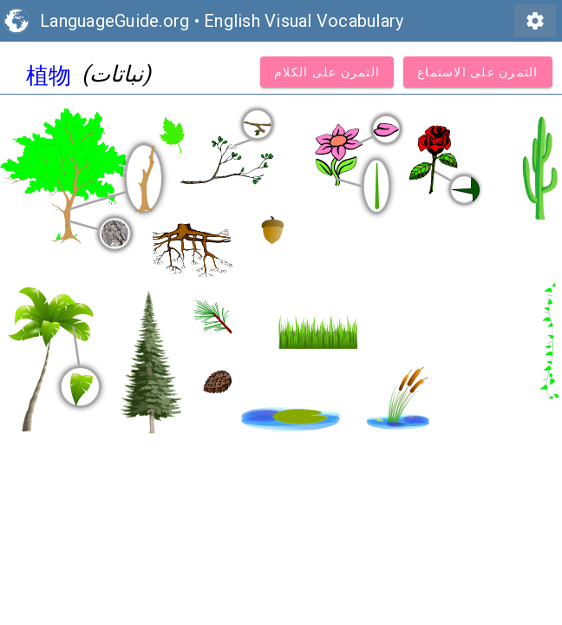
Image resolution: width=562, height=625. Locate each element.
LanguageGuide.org (114, 20)
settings (535, 20)
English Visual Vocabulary (303, 20)
